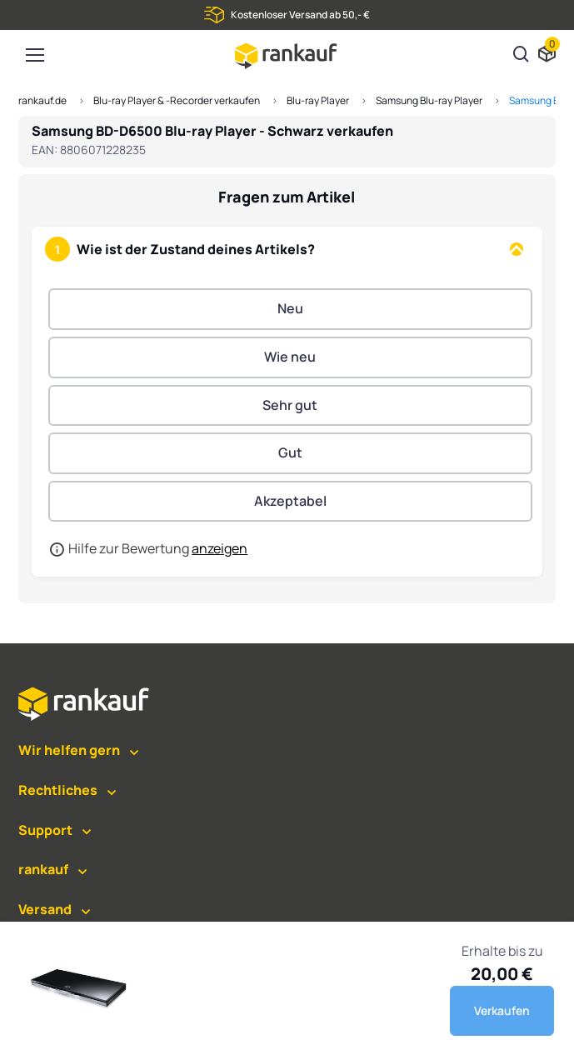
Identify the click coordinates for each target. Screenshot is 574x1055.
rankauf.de (42, 100)
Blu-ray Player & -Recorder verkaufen (176, 100)
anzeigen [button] (219, 548)
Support (45, 830)
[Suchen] (522, 55)
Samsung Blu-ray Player (429, 100)
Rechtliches (57, 790)
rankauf (43, 869)
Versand (45, 909)
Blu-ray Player (318, 100)
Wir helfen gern (69, 750)
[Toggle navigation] (34, 55)
